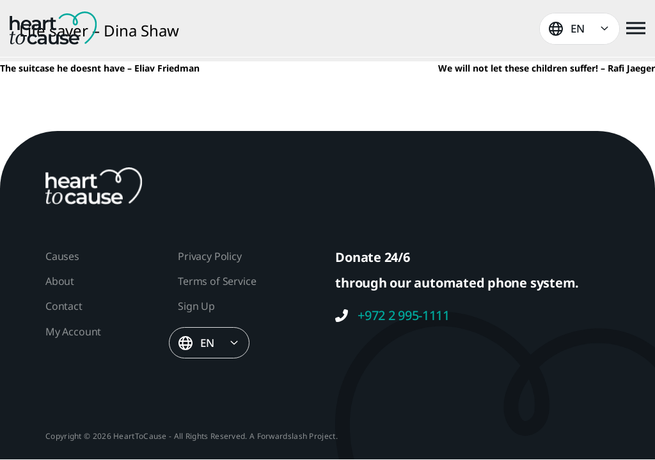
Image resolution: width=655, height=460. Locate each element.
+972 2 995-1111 (392, 315)
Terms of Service (217, 281)
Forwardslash (282, 436)
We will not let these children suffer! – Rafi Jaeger (546, 68)
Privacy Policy (209, 256)
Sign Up (196, 306)
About (59, 281)
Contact (64, 306)
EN (578, 28)
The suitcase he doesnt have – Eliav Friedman (100, 68)
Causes (62, 256)
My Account (73, 332)
